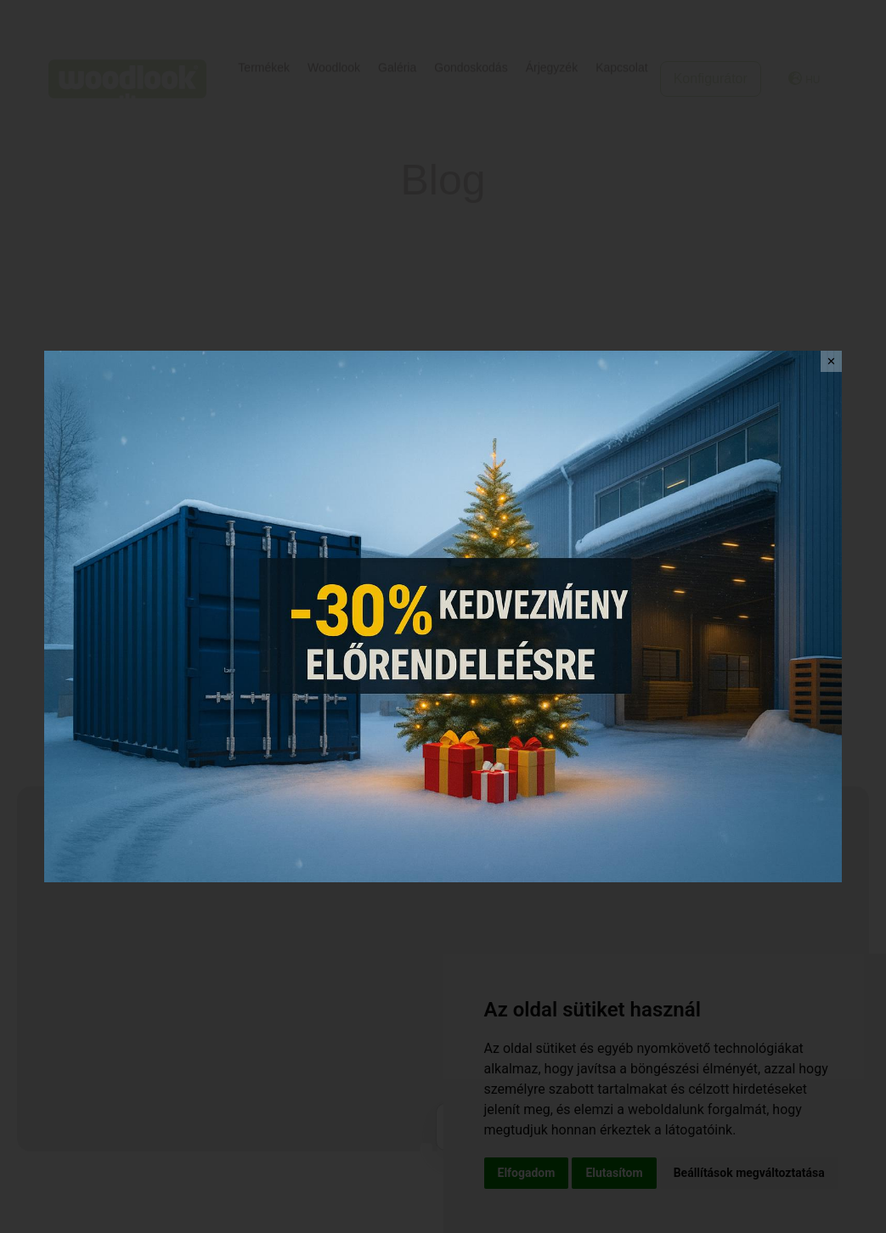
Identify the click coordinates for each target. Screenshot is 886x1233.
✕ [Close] (831, 361)
